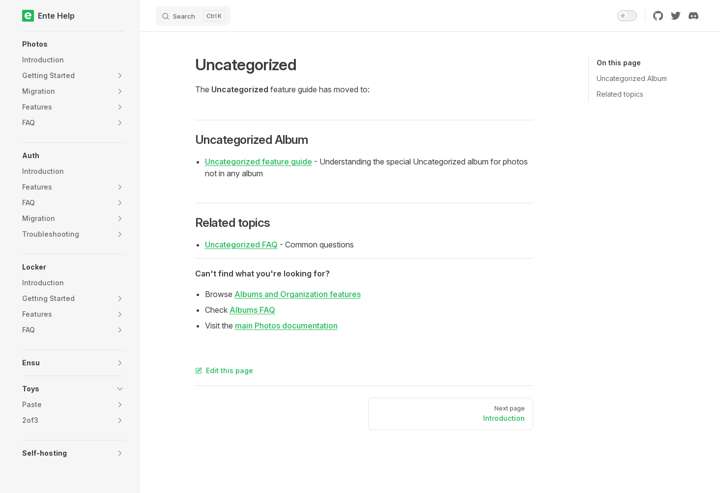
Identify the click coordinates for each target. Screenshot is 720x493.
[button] (73, 44)
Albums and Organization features (297, 294)
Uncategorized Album (632, 78)
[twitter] (676, 16)
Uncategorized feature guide (258, 161)
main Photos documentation (286, 325)
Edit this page (224, 370)
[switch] (627, 15)
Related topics (620, 94)
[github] (658, 16)
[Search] (193, 16)
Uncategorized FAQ (241, 244)
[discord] (693, 16)
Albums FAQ (252, 310)
